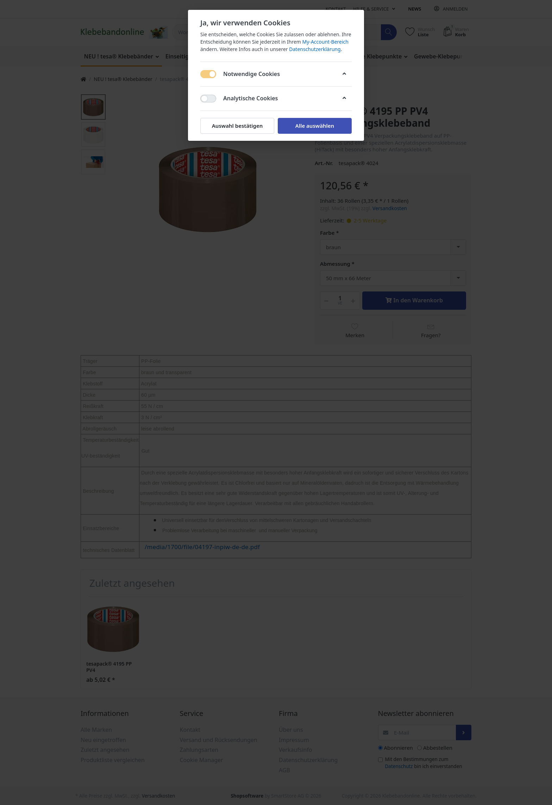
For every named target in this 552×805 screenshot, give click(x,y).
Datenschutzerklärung (314, 49)
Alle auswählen (314, 125)
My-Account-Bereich (325, 41)
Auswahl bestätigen (237, 125)
